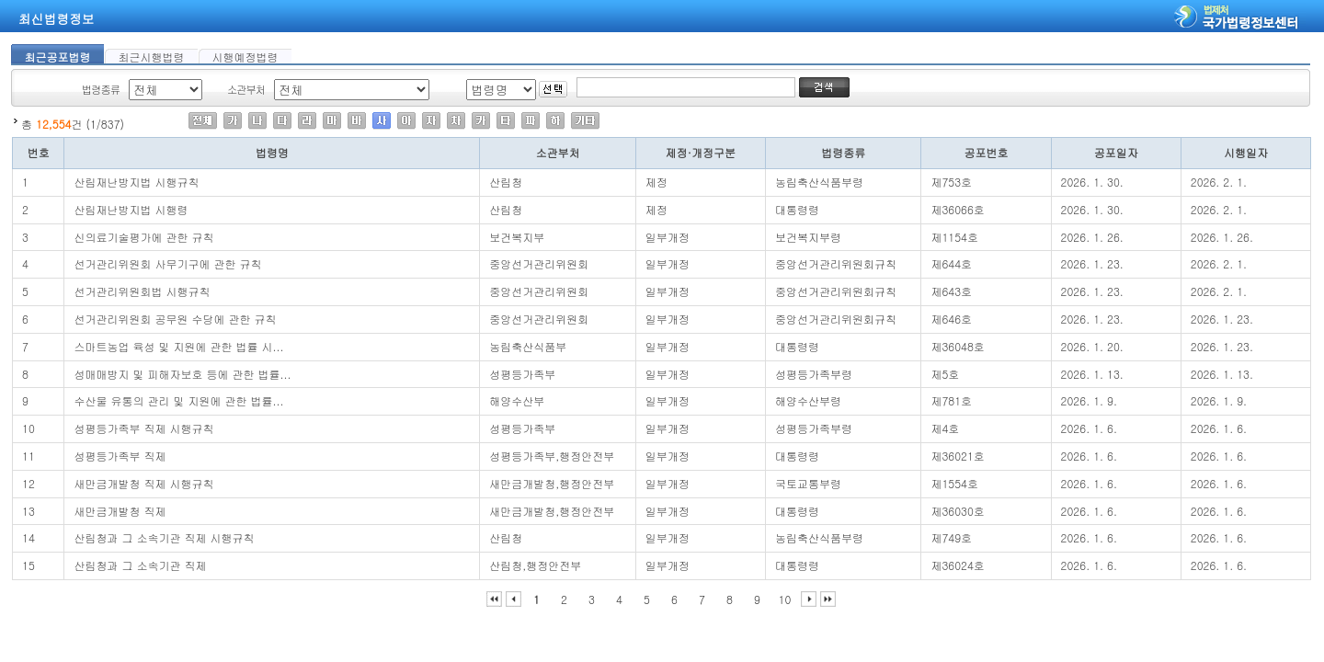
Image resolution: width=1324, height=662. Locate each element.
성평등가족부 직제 (120, 455)
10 (785, 599)
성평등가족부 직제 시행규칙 (143, 428)
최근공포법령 (58, 56)
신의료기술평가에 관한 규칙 (143, 237)
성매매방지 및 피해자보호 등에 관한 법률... (182, 374)
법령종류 (101, 89)
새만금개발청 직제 (120, 511)
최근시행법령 (152, 56)
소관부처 (246, 89)
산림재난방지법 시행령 (131, 209)
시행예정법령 (245, 56)
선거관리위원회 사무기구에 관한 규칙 (167, 263)
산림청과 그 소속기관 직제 (140, 565)
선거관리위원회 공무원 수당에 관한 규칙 (175, 318)
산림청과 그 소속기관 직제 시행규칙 (164, 537)
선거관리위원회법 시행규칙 (142, 291)
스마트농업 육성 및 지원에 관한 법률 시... (178, 346)
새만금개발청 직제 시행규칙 (143, 483)
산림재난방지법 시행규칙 (136, 181)
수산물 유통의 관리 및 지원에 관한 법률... (178, 400)
